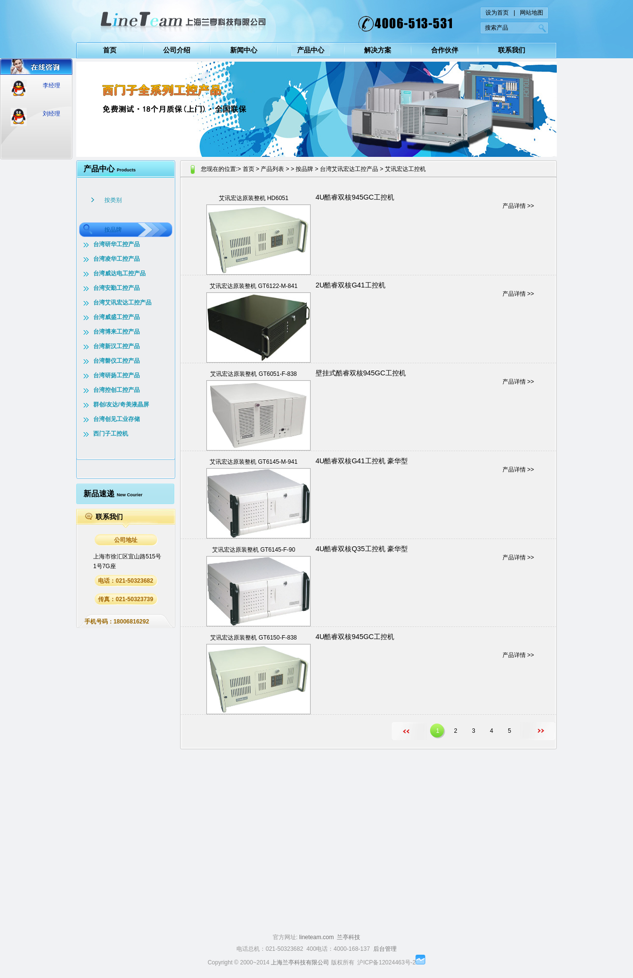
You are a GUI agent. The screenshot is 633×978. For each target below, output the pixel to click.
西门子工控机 (110, 433)
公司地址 (125, 540)
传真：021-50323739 (125, 599)
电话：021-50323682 (125, 580)
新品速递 (112, 493)
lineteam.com (316, 937)
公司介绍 (176, 50)
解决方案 (377, 50)
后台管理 (385, 948)
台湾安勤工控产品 (116, 288)
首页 (110, 50)
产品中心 (310, 50)
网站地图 (531, 12)
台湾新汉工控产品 (116, 346)
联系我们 (511, 50)
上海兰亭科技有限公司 (300, 962)
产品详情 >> (518, 205)
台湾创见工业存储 (116, 419)
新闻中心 (243, 50)
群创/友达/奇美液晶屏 (121, 404)
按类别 (113, 200)
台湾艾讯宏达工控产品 (122, 302)
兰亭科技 (348, 937)
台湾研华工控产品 (116, 244)
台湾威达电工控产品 (119, 273)
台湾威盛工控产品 (116, 317)
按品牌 (113, 229)
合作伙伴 (444, 50)
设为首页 (497, 12)
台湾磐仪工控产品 (116, 360)
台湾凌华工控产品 (116, 258)
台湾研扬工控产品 (116, 375)
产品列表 (272, 169)
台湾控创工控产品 (116, 390)
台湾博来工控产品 (116, 331)
